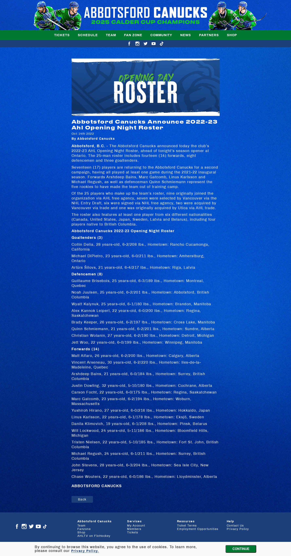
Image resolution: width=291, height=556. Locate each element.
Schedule (88, 35)
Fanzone (84, 529)
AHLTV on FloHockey (94, 535)
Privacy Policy (238, 529)
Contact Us (235, 525)
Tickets (62, 35)
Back (82, 499)
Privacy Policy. (85, 551)
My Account (136, 525)
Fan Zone (133, 35)
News (185, 35)
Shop (232, 35)
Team (111, 35)
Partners (209, 35)
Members (134, 529)
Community (161, 35)
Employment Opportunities (197, 529)
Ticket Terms (187, 525)
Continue (240, 549)
